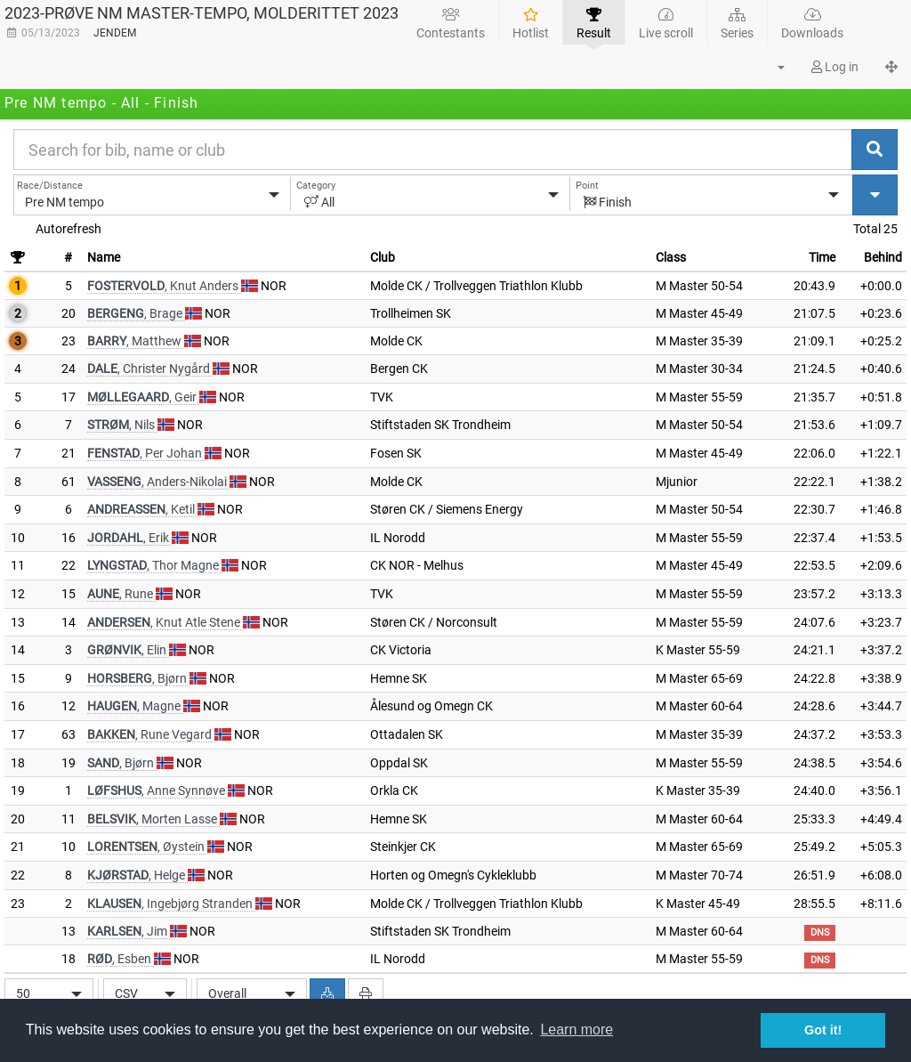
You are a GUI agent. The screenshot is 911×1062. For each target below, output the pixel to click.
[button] (770, 67)
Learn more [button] (576, 1029)
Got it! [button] (823, 1030)
